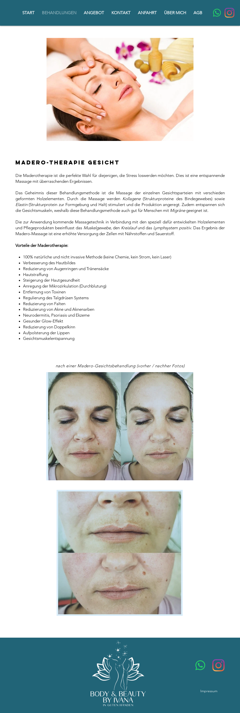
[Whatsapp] (217, 13)
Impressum (208, 691)
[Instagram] (229, 13)
